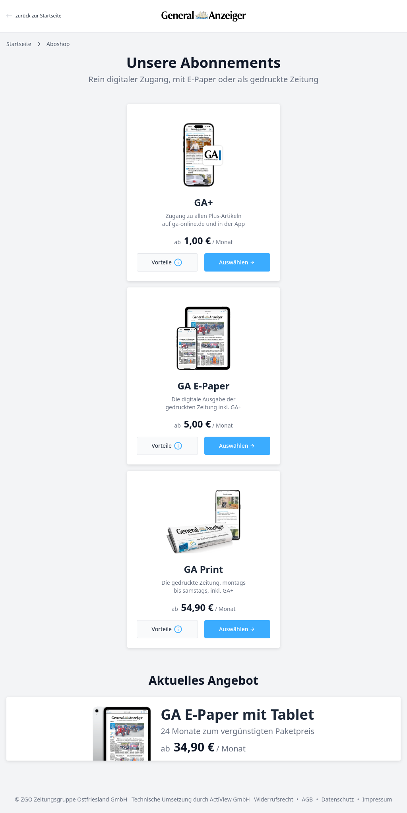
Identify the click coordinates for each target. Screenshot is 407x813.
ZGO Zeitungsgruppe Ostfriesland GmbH (74, 799)
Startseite (18, 44)
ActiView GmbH (230, 799)
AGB (307, 799)
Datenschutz (337, 799)
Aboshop (58, 44)
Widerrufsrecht (273, 799)
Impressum (377, 799)
